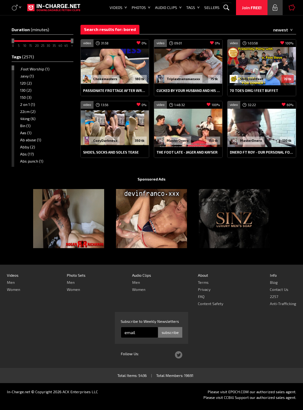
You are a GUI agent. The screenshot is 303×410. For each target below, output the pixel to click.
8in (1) (25, 125)
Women (13, 289)
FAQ (201, 296)
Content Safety (210, 303)
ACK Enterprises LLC (80, 391)
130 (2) (25, 90)
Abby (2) (27, 147)
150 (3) (25, 97)
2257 (274, 296)
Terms (203, 282)
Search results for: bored (110, 29)
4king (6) (28, 118)
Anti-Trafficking (283, 303)
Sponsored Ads (151, 179)
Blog (274, 282)
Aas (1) (25, 132)
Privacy (204, 289)
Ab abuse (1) (30, 140)
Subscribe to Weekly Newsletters (150, 321)
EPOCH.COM (238, 391)
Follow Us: (130, 353)
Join (252, 7)
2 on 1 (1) (27, 104)
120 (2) (26, 83)
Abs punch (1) (31, 161)
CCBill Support (236, 397)
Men (11, 282)
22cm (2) (28, 111)
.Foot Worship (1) (34, 69)
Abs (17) (27, 154)
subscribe (170, 332)
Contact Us (279, 289)
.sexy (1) (27, 76)
